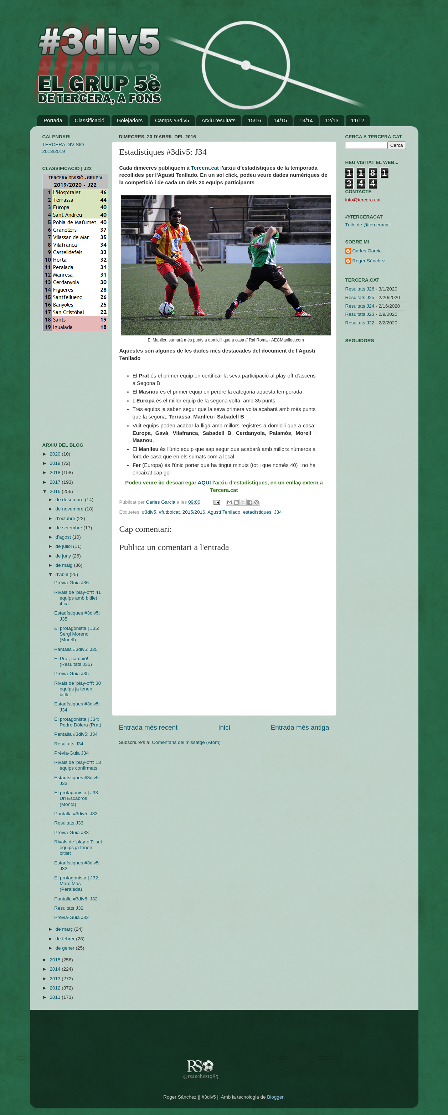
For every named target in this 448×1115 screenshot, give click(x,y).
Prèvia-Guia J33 (71, 832)
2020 (56, 454)
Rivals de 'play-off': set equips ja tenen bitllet (78, 847)
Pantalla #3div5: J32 (76, 898)
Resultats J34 (68, 743)
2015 (56, 959)
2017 (56, 482)
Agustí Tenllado (223, 512)
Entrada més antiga (300, 727)
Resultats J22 (360, 322)
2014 (56, 969)
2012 (56, 988)
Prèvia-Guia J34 (71, 753)
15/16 (254, 120)
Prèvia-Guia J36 (71, 582)
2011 (56, 997)
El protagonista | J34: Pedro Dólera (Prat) (77, 722)
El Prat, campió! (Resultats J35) (73, 661)
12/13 (332, 120)
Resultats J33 (68, 823)
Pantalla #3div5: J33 (76, 813)
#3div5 (149, 512)
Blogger (275, 1097)
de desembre (70, 499)
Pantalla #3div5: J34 (76, 734)
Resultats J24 (360, 306)
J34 (278, 512)
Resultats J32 (68, 908)
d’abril (63, 574)
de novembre (70, 509)
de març (65, 929)
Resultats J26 (360, 289)
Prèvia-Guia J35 (71, 673)
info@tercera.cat (363, 199)
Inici (224, 727)
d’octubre (66, 518)
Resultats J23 (360, 314)
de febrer (66, 938)
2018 (56, 472)
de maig (65, 565)
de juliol (64, 546)
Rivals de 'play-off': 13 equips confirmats (77, 765)
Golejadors (130, 120)
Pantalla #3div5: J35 (76, 649)
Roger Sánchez (369, 260)
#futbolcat (169, 512)
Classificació (89, 120)
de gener (66, 948)
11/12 (358, 120)
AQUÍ (205, 482)
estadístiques (257, 512)
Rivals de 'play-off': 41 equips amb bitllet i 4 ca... (77, 598)
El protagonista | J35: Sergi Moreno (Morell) (76, 634)
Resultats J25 (360, 297)
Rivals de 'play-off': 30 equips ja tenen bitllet (77, 688)
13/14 (306, 120)
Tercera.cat (205, 168)
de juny (64, 556)
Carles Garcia (161, 502)
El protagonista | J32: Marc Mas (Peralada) (76, 883)
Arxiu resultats (219, 120)
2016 (56, 491)
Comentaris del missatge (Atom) (186, 742)
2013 (56, 978)
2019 (56, 463)
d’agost (64, 537)
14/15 (280, 120)
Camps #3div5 (172, 120)
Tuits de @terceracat (367, 224)
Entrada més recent (148, 727)
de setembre (70, 527)
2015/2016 (193, 512)
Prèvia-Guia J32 (71, 917)
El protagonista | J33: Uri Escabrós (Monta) (76, 798)
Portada (52, 120)
